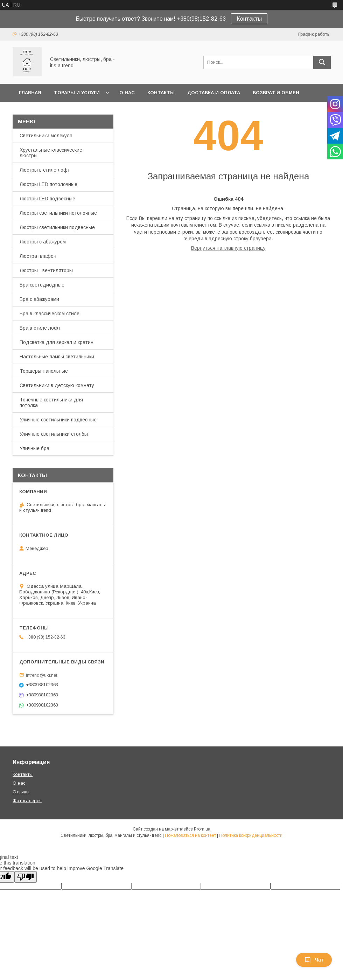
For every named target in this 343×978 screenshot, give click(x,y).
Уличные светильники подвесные (58, 419)
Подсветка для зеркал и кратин (56, 342)
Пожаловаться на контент (190, 835)
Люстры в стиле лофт (45, 170)
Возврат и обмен (276, 92)
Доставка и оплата (213, 92)
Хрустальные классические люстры (51, 152)
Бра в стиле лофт (40, 328)
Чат (313, 960)
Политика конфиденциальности (250, 835)
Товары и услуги (77, 92)
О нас (127, 92)
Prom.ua (202, 829)
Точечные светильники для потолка (51, 402)
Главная (30, 92)
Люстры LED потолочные (48, 184)
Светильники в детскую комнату (57, 385)
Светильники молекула (46, 135)
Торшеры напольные (44, 371)
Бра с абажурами (39, 299)
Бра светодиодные (42, 285)
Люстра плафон (38, 256)
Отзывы (21, 791)
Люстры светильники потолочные (58, 213)
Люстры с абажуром (43, 242)
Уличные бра (34, 448)
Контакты (249, 19)
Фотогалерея (27, 800)
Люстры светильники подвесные (57, 227)
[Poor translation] (25, 877)
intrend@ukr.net (41, 674)
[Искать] (322, 62)
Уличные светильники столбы (54, 434)
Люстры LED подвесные (47, 198)
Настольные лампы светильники (57, 356)
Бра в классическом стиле (49, 313)
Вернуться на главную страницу (228, 248)
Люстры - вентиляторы (46, 270)
